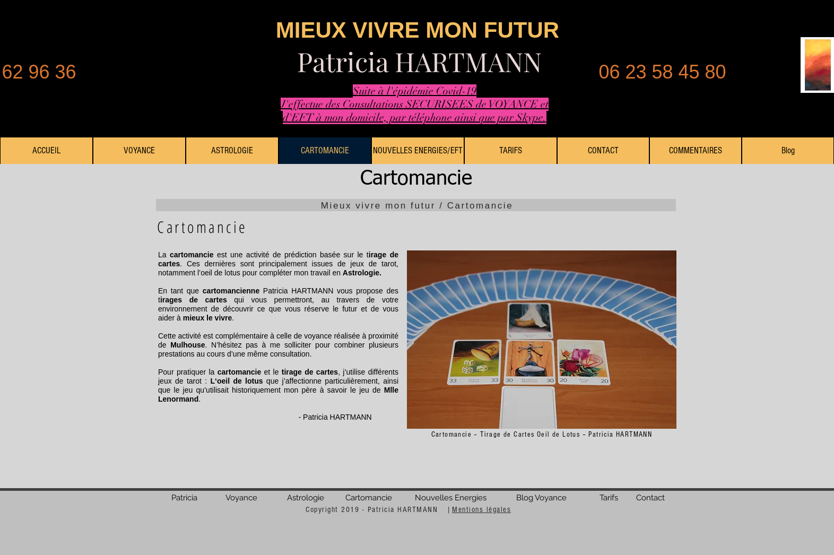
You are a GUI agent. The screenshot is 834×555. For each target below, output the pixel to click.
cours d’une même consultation (257, 354)
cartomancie (191, 254)
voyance (318, 336)
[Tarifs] (608, 497)
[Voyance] (241, 497)
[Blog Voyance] (541, 497)
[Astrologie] (305, 497)
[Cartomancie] (368, 497)
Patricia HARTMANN (419, 61)
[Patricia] (184, 497)
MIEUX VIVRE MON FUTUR (417, 30)
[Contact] (650, 497)
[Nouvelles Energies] (450, 497)
